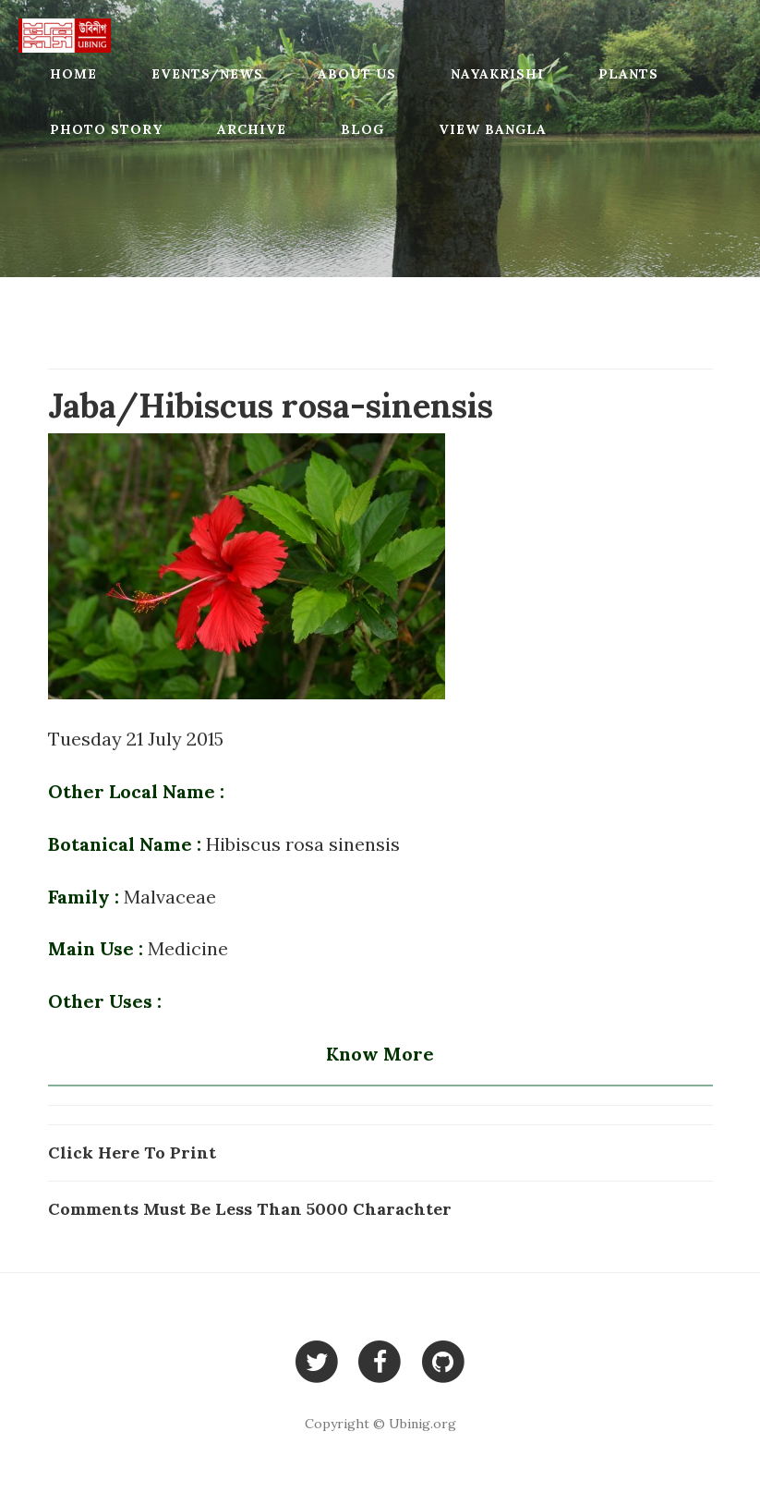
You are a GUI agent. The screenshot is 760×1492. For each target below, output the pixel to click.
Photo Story (106, 129)
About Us (357, 74)
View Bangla (493, 129)
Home (73, 74)
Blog (362, 129)
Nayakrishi (497, 74)
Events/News (207, 74)
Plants (628, 74)
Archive (251, 129)
